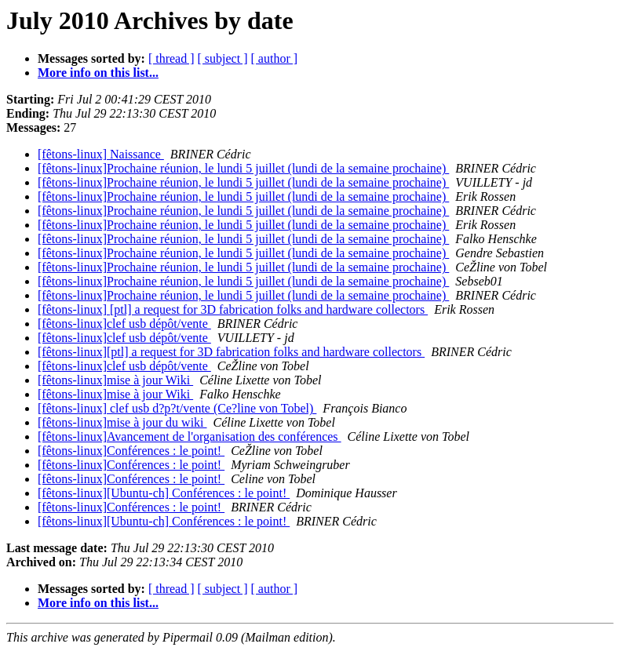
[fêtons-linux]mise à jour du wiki (122, 422)
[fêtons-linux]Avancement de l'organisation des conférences (189, 436)
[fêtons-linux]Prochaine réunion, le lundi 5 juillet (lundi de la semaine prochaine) (243, 168)
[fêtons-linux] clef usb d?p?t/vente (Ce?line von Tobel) (177, 408)
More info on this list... (98, 72)
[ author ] (274, 58)
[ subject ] (223, 58)
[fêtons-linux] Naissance (101, 154)
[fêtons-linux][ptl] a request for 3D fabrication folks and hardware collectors (231, 351)
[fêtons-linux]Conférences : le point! (131, 450)
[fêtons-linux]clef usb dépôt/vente (124, 323)
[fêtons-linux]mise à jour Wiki (115, 380)
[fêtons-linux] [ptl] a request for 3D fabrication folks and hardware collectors (233, 309)
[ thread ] (171, 58)
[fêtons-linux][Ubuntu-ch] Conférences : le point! (164, 493)
